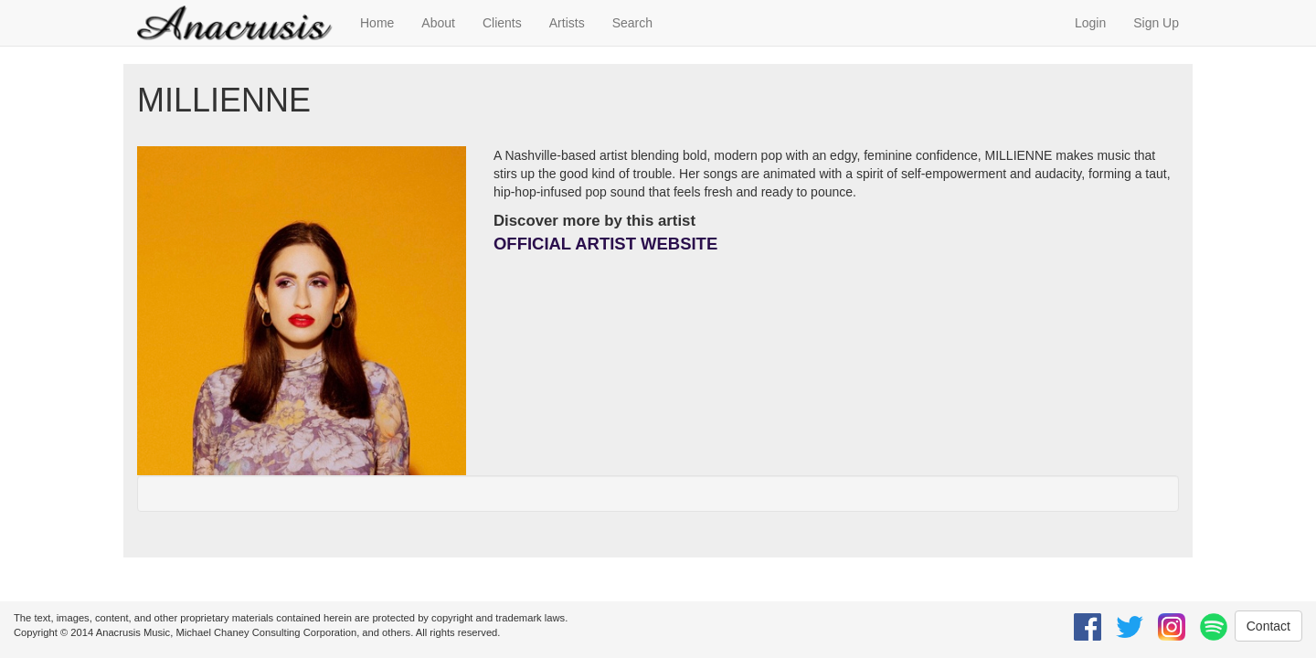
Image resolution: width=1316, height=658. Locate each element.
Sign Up (1156, 23)
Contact (1268, 626)
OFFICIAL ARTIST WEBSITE (605, 243)
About (438, 23)
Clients (502, 23)
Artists (567, 23)
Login (1090, 23)
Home (377, 23)
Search (632, 23)
